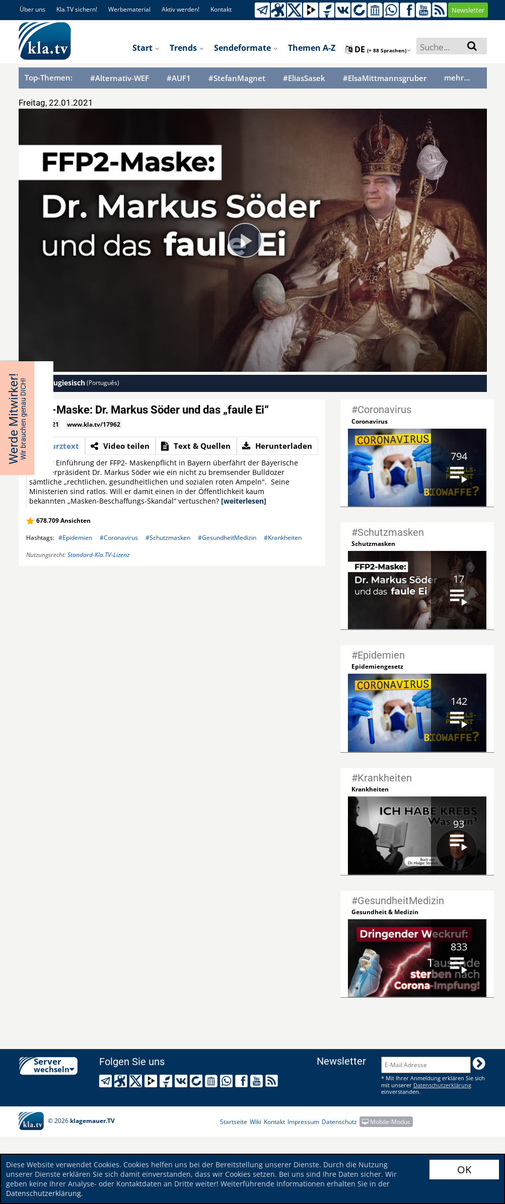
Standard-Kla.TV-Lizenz (98, 554)
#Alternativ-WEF (119, 78)
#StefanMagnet (236, 78)
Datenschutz (339, 1121)
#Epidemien (75, 537)
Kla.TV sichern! (76, 9)
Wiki (255, 1121)
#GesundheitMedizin (227, 537)
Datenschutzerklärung (43, 1193)
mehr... (457, 77)
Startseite (233, 1121)
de (378, 49)
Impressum (303, 1121)
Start (146, 47)
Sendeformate (246, 47)
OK (464, 1169)
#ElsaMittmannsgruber (384, 78)
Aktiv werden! (180, 9)
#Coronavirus (119, 537)
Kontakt (221, 9)
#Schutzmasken (168, 537)
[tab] (55, 446)
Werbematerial (129, 9)
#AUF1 (179, 78)
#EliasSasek (304, 78)
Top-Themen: (49, 77)
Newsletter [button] (468, 10)
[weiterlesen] (243, 501)
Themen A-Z (311, 47)
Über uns (32, 9)
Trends (187, 47)
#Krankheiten (283, 537)
